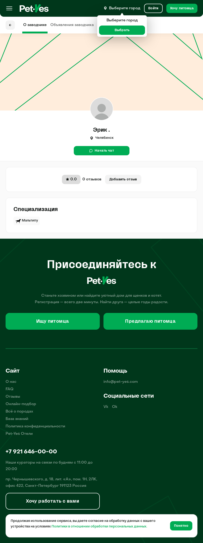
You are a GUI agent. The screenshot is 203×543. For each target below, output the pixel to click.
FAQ (9, 389)
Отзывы (13, 397)
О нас (11, 382)
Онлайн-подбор (21, 404)
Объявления (72, 25)
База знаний (17, 419)
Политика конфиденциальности (35, 426)
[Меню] (9, 8)
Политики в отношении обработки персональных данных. (99, 526)
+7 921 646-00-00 (31, 452)
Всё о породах (19, 411)
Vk (105, 407)
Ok (114, 407)
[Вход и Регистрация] (153, 8)
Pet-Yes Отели (19, 434)
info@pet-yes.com (120, 382)
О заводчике (35, 25)
